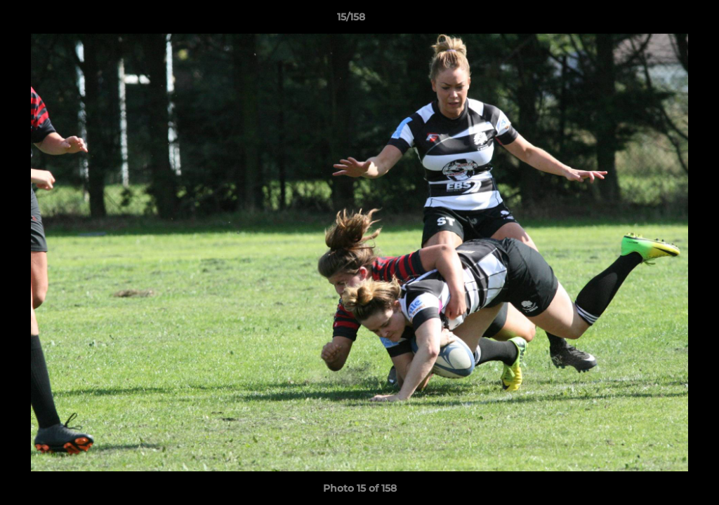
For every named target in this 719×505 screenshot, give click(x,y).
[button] (660, 20)
